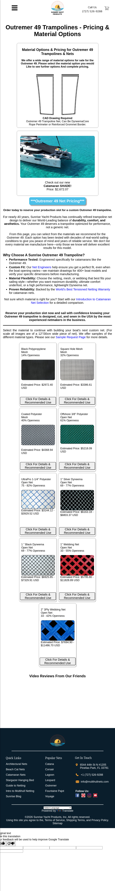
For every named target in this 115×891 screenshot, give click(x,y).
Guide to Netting (15, 785)
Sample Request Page (71, 337)
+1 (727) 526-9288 (91, 774)
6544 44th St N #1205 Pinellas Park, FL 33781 (94, 766)
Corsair (49, 769)
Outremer (51, 785)
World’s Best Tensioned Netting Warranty (83, 289)
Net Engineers (41, 267)
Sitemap (57, 823)
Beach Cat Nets (15, 769)
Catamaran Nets (15, 774)
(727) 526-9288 (92, 11)
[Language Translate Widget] (58, 807)
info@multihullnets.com (94, 781)
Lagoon (49, 774)
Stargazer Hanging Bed (20, 780)
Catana (49, 763)
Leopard (50, 780)
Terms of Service (55, 820)
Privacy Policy (99, 820)
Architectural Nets (16, 763)
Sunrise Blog (13, 796)
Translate (65, 810)
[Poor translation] (11, 843)
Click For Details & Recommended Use (38, 400)
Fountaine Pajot (54, 790)
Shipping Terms (75, 820)
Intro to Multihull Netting (20, 790)
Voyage (49, 796)
